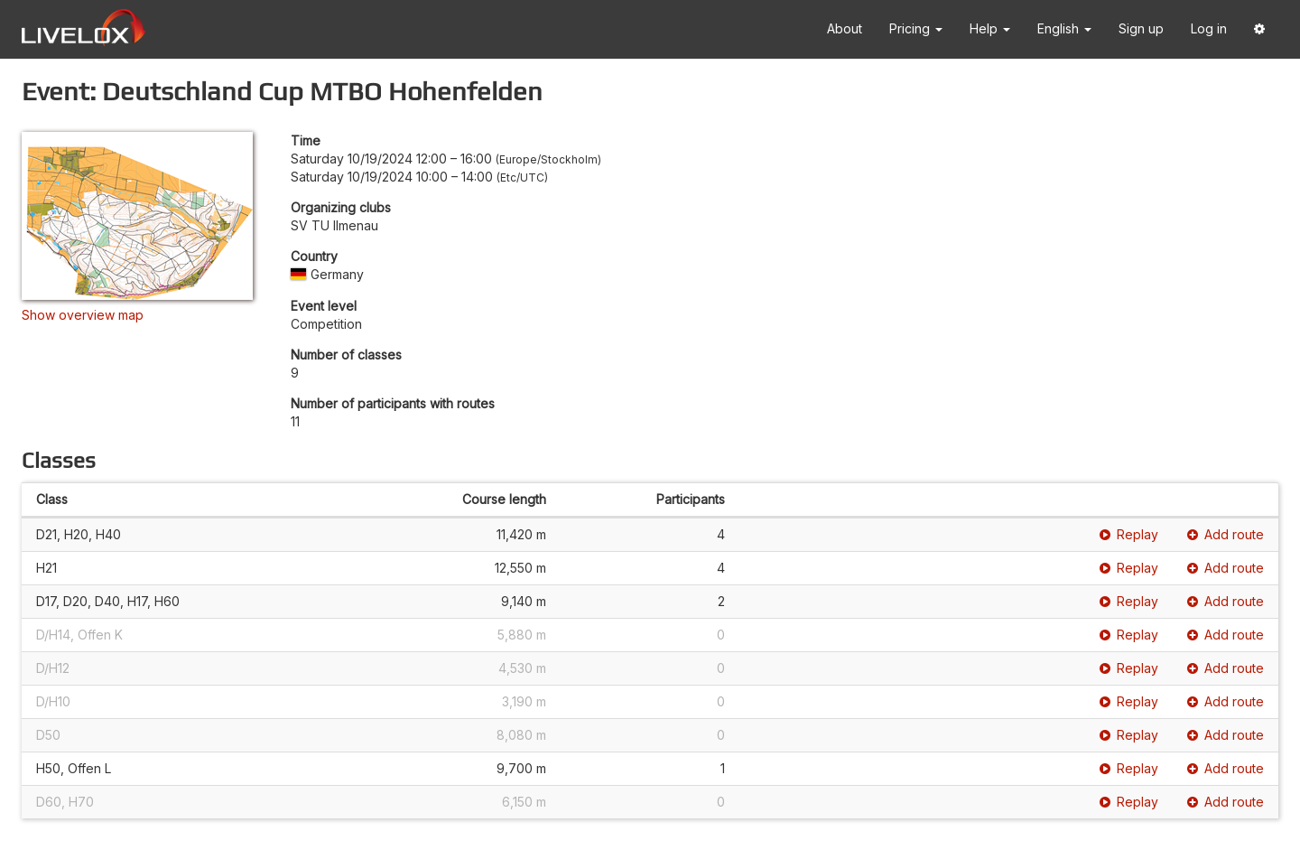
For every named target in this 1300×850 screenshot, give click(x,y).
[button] (1259, 29)
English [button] (1064, 28)
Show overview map (83, 314)
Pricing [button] (915, 28)
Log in (1209, 28)
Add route (1225, 534)
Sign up (1141, 28)
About (844, 28)
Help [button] (990, 28)
